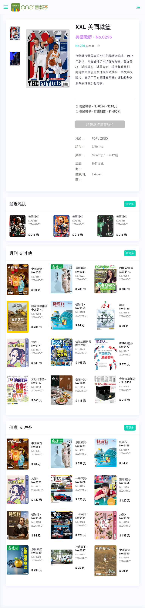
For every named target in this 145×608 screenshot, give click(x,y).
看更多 (130, 203)
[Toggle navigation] (138, 7)
